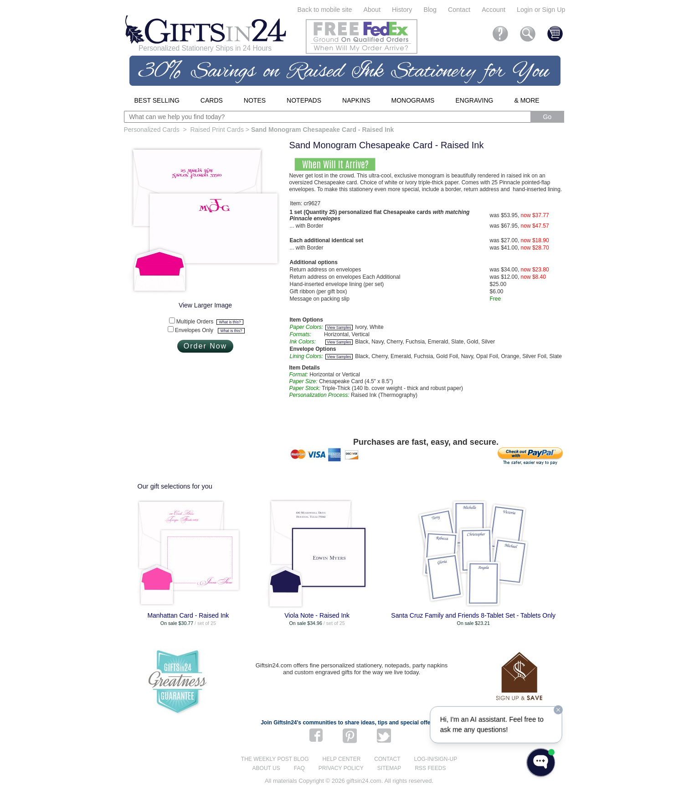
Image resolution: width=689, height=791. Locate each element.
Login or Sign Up (541, 9)
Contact (459, 9)
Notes (255, 100)
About (372, 9)
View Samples (339, 327)
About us (266, 768)
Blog (430, 9)
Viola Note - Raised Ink (317, 615)
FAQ (299, 768)
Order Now (205, 346)
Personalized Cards (152, 129)
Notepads (304, 100)
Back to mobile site (325, 9)
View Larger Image (205, 305)
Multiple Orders (209, 321)
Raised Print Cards (217, 129)
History (402, 9)
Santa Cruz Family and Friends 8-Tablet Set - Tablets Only (473, 615)
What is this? (230, 322)
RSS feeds (430, 768)
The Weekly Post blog (275, 759)
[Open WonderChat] (540, 762)
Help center (342, 759)
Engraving (474, 100)
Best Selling (157, 100)
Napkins (356, 100)
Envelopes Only (210, 330)
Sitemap (389, 768)
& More (526, 100)
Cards (212, 100)
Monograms (413, 100)
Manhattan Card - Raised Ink (188, 615)
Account (493, 9)
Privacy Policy (341, 768)
